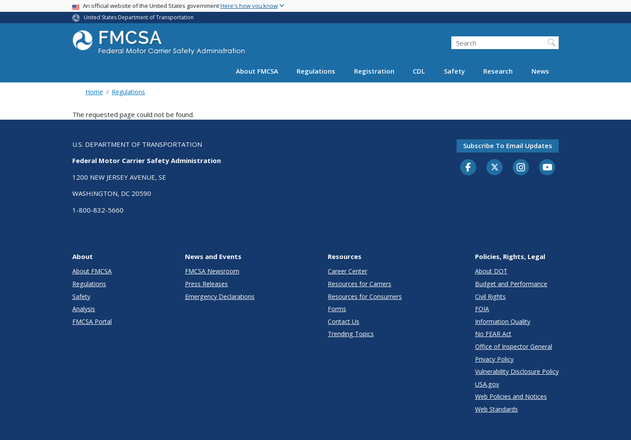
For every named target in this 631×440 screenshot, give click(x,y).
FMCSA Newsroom (212, 271)
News (540, 71)
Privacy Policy (494, 359)
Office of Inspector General (513, 346)
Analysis (83, 309)
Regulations (316, 71)
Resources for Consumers (365, 296)
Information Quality (502, 321)
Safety (454, 71)
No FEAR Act (493, 334)
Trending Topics (351, 334)
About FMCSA (257, 71)
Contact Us (343, 321)
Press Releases (206, 284)
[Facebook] (468, 167)
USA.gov (487, 384)
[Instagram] (521, 168)
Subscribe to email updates (507, 145)
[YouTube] (547, 167)
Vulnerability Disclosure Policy (517, 371)
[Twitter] (494, 167)
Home (94, 92)
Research (498, 71)
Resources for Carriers (359, 284)
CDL (419, 71)
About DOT (491, 271)
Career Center (347, 271)
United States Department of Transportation (139, 17)
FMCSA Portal (92, 321)
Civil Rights (490, 296)
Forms (337, 309)
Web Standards (496, 409)
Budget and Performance (511, 284)
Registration (374, 71)
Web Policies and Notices (511, 396)
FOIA (482, 309)
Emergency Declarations (220, 296)
